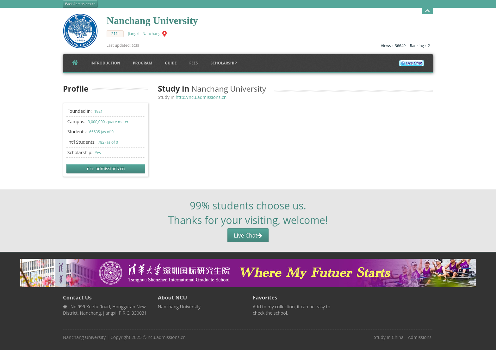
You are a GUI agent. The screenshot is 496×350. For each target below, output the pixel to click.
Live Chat (248, 235)
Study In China (389, 337)
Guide (171, 63)
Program (142, 63)
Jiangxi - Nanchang (144, 33)
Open (427, 11)
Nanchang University (84, 337)
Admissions (419, 337)
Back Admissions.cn (80, 4)
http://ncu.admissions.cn (201, 97)
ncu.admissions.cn (106, 169)
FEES (193, 63)
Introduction (105, 63)
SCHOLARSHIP (223, 63)
